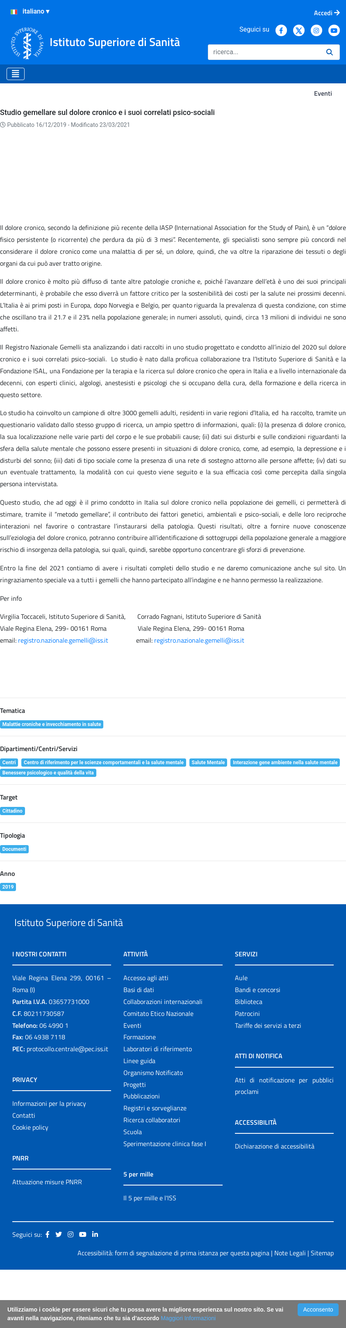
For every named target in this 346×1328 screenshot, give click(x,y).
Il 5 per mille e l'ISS (149, 1256)
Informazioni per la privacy (49, 1162)
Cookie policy (30, 1185)
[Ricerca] (264, 52)
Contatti (23, 1174)
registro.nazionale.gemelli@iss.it (63, 680)
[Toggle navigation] (16, 74)
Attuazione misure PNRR (47, 1240)
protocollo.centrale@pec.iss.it (67, 1107)
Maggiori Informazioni (188, 1318)
